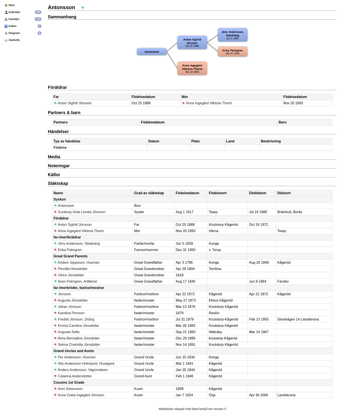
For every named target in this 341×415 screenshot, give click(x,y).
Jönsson (62, 294)
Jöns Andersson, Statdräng (76, 243)
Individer (12, 12)
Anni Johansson (67, 389)
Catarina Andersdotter (72, 376)
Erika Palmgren (67, 250)
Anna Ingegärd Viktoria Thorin (207, 103)
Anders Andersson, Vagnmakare (80, 370)
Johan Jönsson (67, 307)
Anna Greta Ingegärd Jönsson (78, 395)
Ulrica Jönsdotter (68, 275)
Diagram (12, 33)
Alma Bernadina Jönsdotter (76, 338)
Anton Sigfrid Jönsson (72, 103)
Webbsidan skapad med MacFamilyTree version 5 (192, 409)
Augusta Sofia (66, 332)
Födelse (60, 147)
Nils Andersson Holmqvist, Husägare (83, 363)
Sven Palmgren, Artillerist (75, 281)
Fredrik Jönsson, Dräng (73, 319)
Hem (9, 5)
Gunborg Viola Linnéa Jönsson (79, 212)
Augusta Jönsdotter (70, 300)
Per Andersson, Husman (74, 357)
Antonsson (63, 206)
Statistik (12, 40)
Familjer (11, 19)
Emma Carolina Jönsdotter (76, 325)
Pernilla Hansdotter (70, 269)
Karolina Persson (68, 313)
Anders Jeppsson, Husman (76, 262)
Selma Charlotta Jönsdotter (76, 344)
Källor (10, 26)
